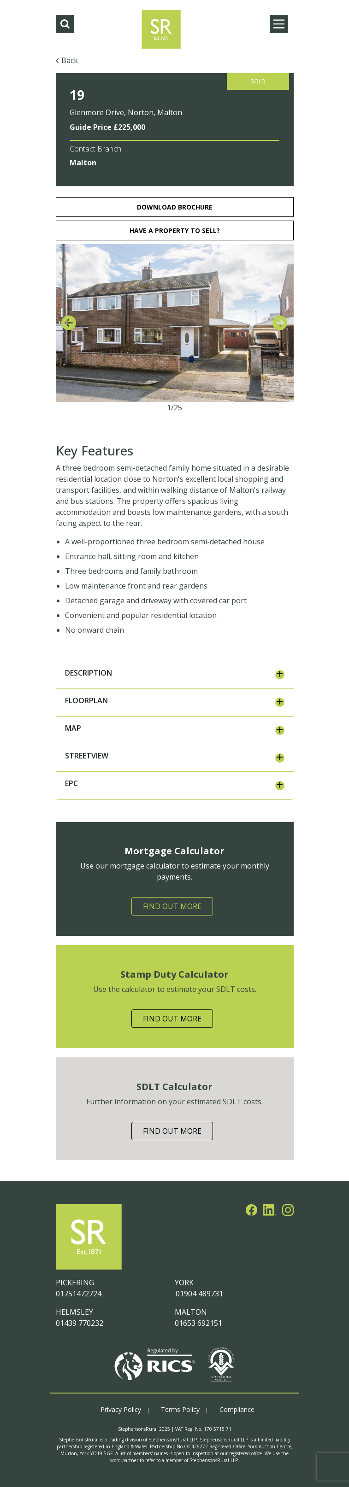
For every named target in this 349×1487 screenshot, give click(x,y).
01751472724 (78, 1294)
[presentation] (68, 323)
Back (69, 60)
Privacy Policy (121, 1409)
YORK (184, 1282)
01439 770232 (79, 1323)
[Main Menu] (279, 24)
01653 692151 (198, 1323)
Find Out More (172, 906)
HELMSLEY (74, 1312)
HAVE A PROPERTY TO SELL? (175, 230)
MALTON (191, 1312)
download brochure (175, 207)
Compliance (236, 1409)
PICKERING (75, 1282)
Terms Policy (180, 1409)
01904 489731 (199, 1294)
